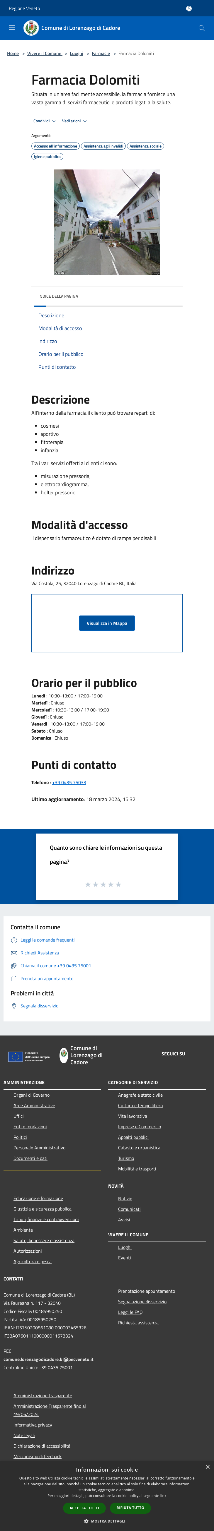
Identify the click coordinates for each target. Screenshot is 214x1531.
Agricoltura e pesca (32, 1261)
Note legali (24, 1435)
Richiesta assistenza (138, 1322)
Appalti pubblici (133, 1137)
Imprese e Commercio (139, 1126)
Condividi (45, 121)
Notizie (125, 1198)
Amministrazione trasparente (42, 1395)
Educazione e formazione (38, 1198)
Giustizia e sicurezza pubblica (42, 1208)
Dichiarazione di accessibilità (41, 1445)
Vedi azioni (75, 121)
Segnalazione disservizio (142, 1301)
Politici (20, 1137)
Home (13, 53)
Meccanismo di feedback (37, 1456)
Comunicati (129, 1209)
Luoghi (76, 53)
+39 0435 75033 (69, 782)
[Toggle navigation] (11, 27)
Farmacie (101, 53)
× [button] (207, 1467)
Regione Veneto (24, 8)
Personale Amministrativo (39, 1147)
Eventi (124, 1257)
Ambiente (23, 1229)
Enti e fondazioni (30, 1126)
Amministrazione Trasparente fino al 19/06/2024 (49, 1410)
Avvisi (124, 1219)
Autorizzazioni (27, 1250)
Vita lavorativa (132, 1115)
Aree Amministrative (34, 1105)
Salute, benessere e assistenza (43, 1240)
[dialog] (107, 1496)
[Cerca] (201, 28)
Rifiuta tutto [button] (131, 1507)
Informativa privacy (32, 1424)
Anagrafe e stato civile (140, 1094)
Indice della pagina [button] (58, 296)
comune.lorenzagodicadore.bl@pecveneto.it (49, 1359)
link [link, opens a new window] (163, 1495)
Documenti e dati (30, 1158)
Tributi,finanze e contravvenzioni (46, 1219)
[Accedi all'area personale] (189, 9)
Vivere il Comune (44, 53)
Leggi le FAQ (130, 1312)
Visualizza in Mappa (107, 623)
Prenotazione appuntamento (146, 1291)
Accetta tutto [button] (84, 1508)
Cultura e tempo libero (140, 1105)
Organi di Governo (31, 1094)
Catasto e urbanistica (139, 1147)
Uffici (18, 1115)
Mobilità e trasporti (137, 1168)
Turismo (126, 1158)
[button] (107, 1521)
